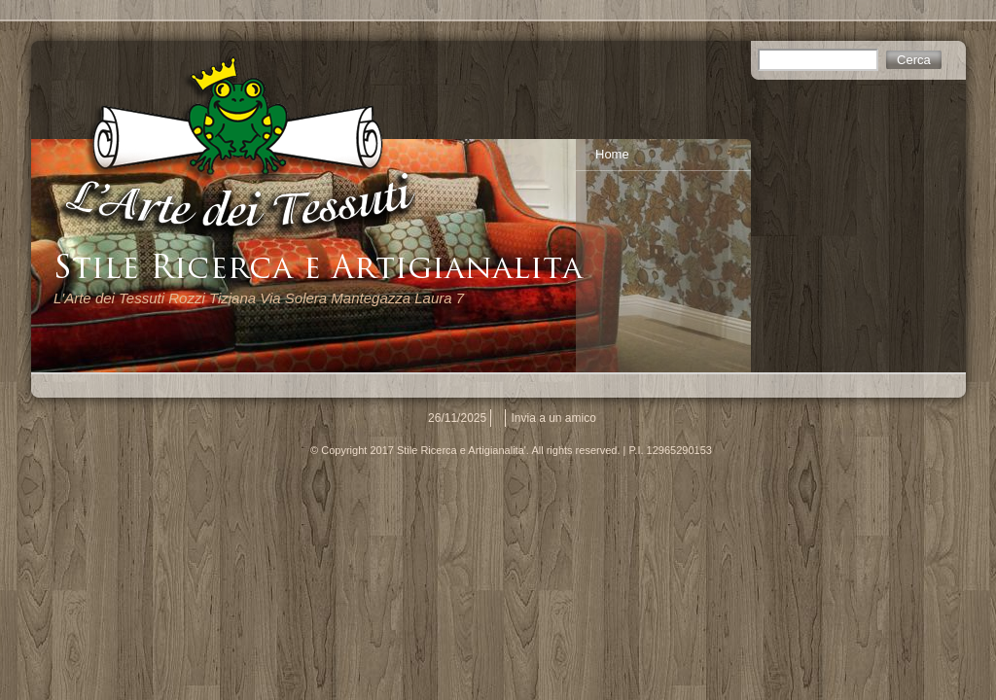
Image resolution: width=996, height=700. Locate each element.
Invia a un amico (554, 418)
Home (612, 154)
